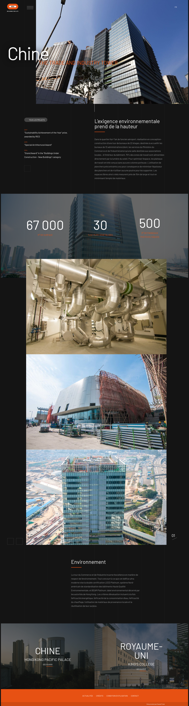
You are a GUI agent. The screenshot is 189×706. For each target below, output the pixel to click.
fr (176, 7)
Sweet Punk (161, 704)
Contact (135, 696)
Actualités (87, 696)
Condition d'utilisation (117, 696)
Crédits (99, 696)
